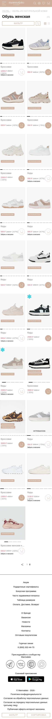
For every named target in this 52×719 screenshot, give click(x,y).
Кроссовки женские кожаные (13, 545)
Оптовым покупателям (26, 635)
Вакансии (26, 617)
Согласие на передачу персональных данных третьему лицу (25, 703)
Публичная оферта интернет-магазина (26, 709)
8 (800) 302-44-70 (26, 647)
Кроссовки (6, 67)
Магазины (26, 626)
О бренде (26, 613)
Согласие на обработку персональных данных (26, 698)
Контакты (26, 630)
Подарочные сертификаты (26, 587)
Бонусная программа (26, 591)
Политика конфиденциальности (26, 694)
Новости (26, 622)
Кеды (30, 173)
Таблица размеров (26, 600)
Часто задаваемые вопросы (26, 595)
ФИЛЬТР (18, 23)
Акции (26, 582)
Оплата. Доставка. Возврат (26, 604)
